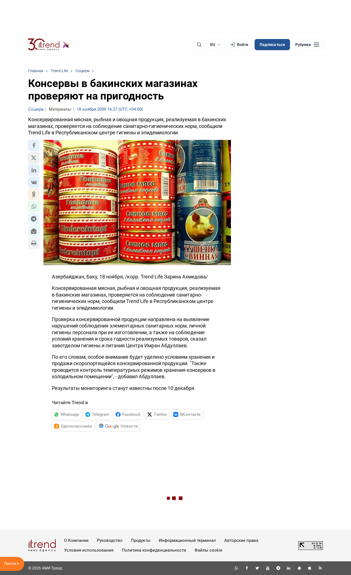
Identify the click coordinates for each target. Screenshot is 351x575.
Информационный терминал (187, 540)
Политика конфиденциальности (154, 550)
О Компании (76, 540)
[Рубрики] (307, 44)
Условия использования (88, 550)
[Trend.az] (48, 44)
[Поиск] (199, 44)
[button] (33, 145)
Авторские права (241, 540)
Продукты (140, 540)
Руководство (110, 540)
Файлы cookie (208, 550)
